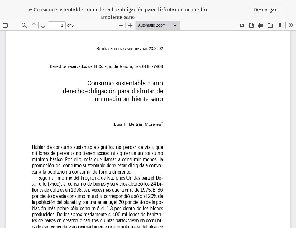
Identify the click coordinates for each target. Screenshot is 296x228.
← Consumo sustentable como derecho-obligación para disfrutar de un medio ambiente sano (117, 13)
